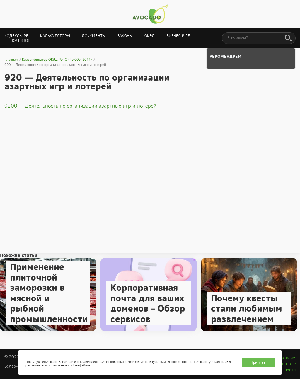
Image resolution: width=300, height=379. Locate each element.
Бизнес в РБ (178, 36)
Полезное (20, 40)
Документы (94, 36)
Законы (125, 36)
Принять (258, 362)
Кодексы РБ (16, 36)
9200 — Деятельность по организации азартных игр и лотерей (80, 105)
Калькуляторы (55, 36)
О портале (286, 364)
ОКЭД (149, 36)
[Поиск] (288, 38)
